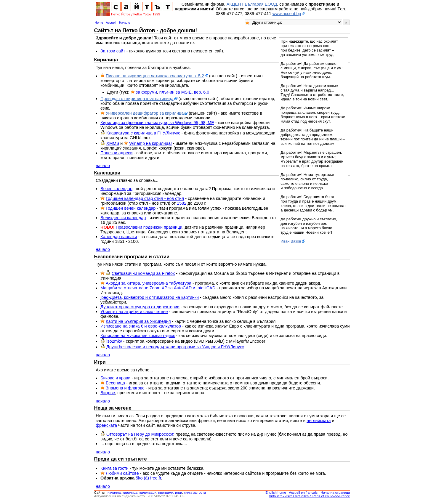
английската (319, 420)
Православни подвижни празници (149, 227)
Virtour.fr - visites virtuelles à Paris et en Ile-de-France (309, 496)
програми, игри (170, 492)
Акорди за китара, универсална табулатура (148, 283)
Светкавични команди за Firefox (143, 273)
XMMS (112, 143)
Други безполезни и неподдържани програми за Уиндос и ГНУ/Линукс (175, 346)
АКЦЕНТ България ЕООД (252, 4)
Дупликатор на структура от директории (139, 306)
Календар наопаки (118, 236)
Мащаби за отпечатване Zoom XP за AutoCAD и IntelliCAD (157, 288)
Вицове (107, 392)
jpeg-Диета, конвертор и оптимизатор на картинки (149, 297)
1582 (181, 203)
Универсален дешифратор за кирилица (145, 113)
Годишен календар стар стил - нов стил (145, 198)
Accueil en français (303, 492)
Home (99, 22)
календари (148, 492)
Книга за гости (114, 468)
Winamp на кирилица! (150, 143)
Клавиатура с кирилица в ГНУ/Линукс (143, 133)
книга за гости (195, 492)
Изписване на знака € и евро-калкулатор (140, 326)
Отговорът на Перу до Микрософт (139, 434)
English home (275, 492)
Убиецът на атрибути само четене (134, 311)
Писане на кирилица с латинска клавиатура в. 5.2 (155, 75)
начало (103, 165)
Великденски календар (123, 217)
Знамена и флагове (125, 388)
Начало (124, 22)
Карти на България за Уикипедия (138, 321)
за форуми (146, 92)
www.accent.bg (287, 13)
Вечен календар (116, 188)
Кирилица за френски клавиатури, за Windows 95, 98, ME (157, 122)
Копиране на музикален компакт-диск (137, 335)
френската (106, 425)
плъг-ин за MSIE (175, 92)
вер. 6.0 (201, 92)
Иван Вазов (290, 241)
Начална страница (335, 492)
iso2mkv (114, 341)
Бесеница (115, 383)
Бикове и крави (115, 378)
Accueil (111, 22)
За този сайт (112, 51)
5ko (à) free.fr (148, 478)
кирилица (130, 492)
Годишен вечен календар (131, 208)
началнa (114, 492)
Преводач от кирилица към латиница (137, 98)
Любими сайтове (122, 473)
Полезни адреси (116, 152)
